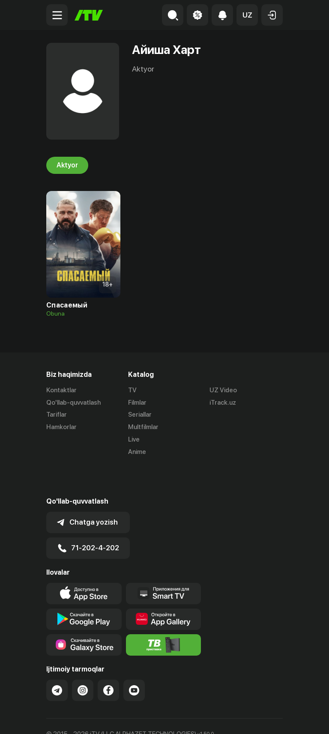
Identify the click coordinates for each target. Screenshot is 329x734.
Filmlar (137, 402)
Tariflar (56, 415)
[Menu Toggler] (57, 15)
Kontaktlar (61, 390)
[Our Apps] (163, 563)
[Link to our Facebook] (108, 660)
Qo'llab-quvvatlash (73, 402)
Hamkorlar (61, 427)
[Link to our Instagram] (82, 660)
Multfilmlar (143, 427)
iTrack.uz (222, 402)
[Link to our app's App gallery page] (163, 589)
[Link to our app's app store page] (84, 563)
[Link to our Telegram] (57, 660)
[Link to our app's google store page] (84, 589)
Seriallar (140, 415)
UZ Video (223, 390)
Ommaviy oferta (69, 718)
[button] (247, 15)
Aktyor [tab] (67, 165)
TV (132, 390)
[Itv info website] (163, 614)
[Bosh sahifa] (89, 15)
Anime (137, 452)
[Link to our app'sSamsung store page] (84, 614)
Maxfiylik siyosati (128, 718)
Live (134, 439)
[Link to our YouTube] (134, 660)
